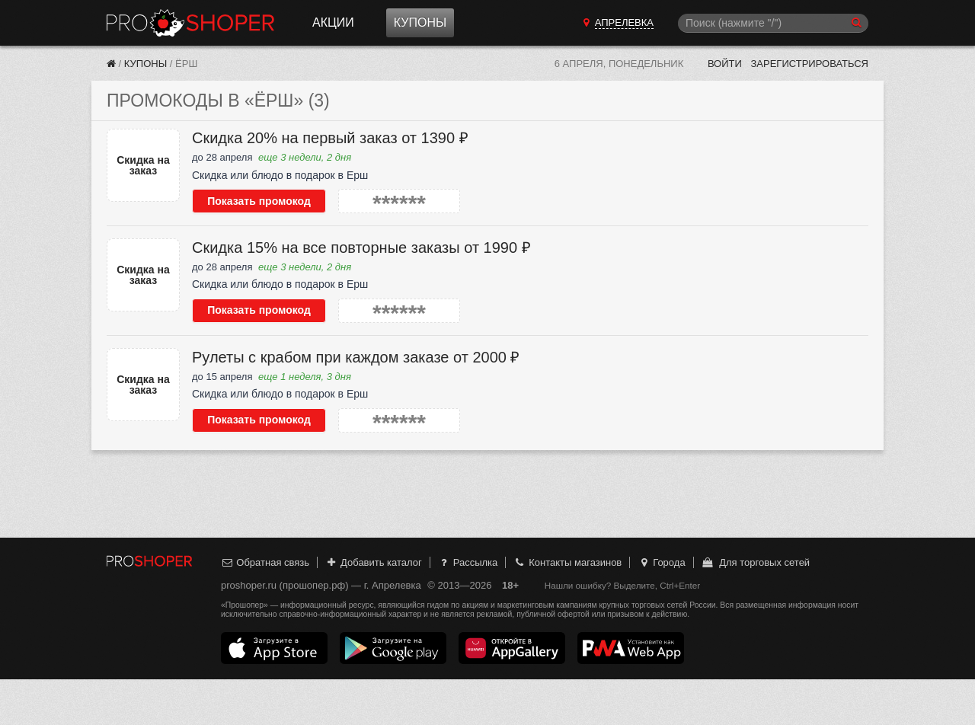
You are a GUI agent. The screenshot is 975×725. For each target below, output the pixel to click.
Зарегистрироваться (809, 63)
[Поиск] (773, 23)
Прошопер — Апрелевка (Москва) (190, 23)
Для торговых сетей (755, 562)
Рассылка (467, 562)
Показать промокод (259, 201)
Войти (725, 63)
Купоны (420, 22)
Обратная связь (265, 562)
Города (662, 562)
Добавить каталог (373, 562)
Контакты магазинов (567, 562)
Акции (333, 22)
